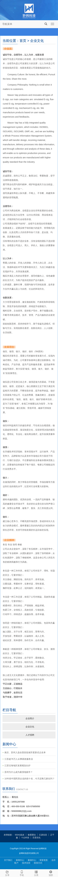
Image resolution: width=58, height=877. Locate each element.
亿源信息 (43, 835)
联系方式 (38, 863)
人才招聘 (30, 735)
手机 (22, 873)
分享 (7, 873)
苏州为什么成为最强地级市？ (18, 772)
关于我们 (8, 860)
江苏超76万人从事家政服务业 (18, 759)
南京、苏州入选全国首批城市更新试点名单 (25, 752)
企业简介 (30, 718)
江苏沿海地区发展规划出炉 (17, 765)
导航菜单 (7, 24)
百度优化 (36, 837)
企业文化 (30, 726)
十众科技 (25, 837)
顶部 (50, 873)
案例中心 (32, 860)
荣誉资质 (44, 860)
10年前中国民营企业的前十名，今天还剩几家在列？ (29, 778)
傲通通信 (32, 835)
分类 (36, 873)
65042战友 (19, 835)
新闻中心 (20, 860)
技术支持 (26, 863)
